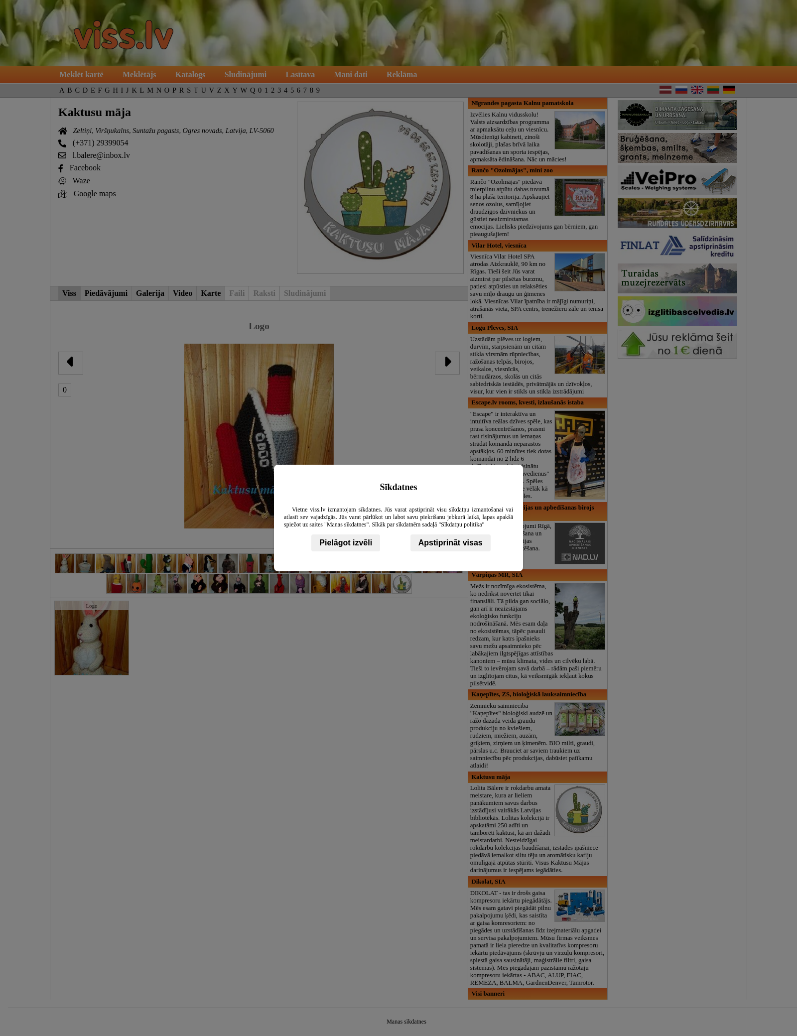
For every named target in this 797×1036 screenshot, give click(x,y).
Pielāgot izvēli (345, 542)
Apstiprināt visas (450, 542)
